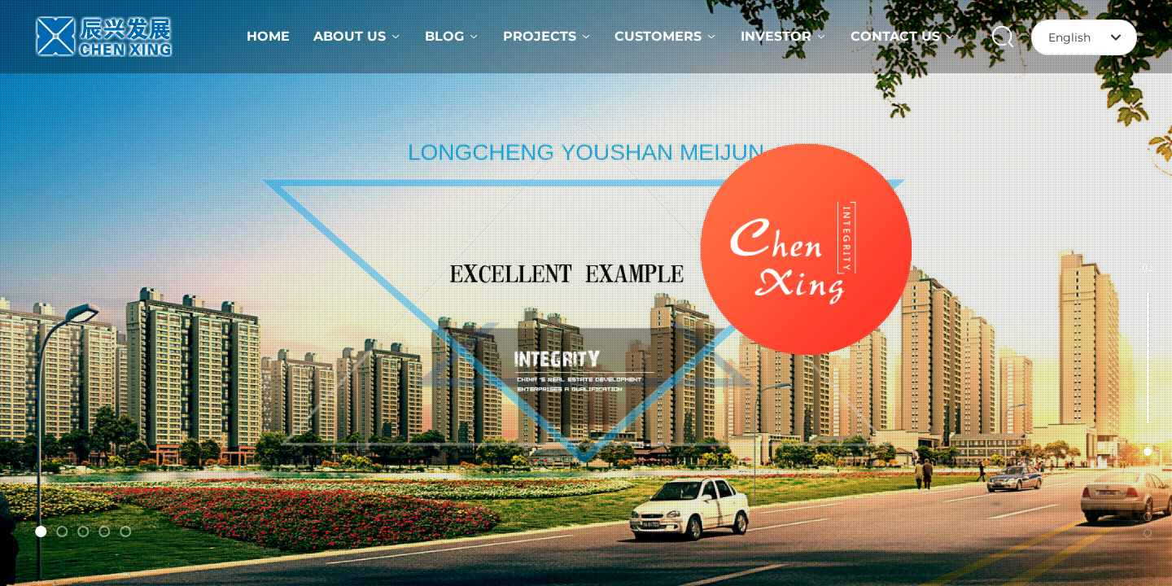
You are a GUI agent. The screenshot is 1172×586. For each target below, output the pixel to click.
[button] (40, 531)
